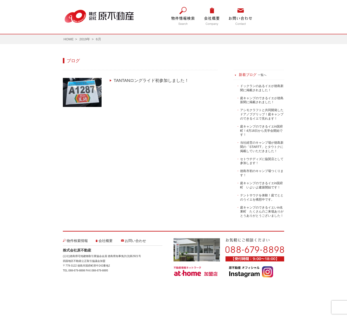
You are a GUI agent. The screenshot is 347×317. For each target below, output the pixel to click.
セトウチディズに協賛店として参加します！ (261, 161)
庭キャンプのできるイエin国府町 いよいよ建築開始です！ (261, 185)
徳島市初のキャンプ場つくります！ (261, 173)
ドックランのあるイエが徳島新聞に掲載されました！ (261, 88)
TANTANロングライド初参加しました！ (151, 80)
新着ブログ (253, 75)
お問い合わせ (135, 241)
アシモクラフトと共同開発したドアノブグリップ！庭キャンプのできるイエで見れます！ (261, 114)
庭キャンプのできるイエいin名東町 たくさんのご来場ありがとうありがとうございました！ (261, 211)
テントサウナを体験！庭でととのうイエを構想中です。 (261, 197)
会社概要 (105, 241)
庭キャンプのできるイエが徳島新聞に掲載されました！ (261, 100)
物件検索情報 (77, 241)
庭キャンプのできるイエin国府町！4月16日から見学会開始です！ (261, 130)
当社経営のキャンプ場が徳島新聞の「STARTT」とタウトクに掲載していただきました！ (261, 147)
